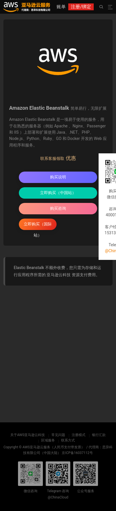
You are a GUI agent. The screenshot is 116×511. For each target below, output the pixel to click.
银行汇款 (99, 435)
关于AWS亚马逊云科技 (27, 435)
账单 (61, 6)
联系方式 (68, 440)
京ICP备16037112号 (77, 453)
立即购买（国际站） (38, 226)
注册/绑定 (81, 6)
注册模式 (78, 435)
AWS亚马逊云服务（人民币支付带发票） (54, 447)
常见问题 (58, 435)
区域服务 (48, 440)
